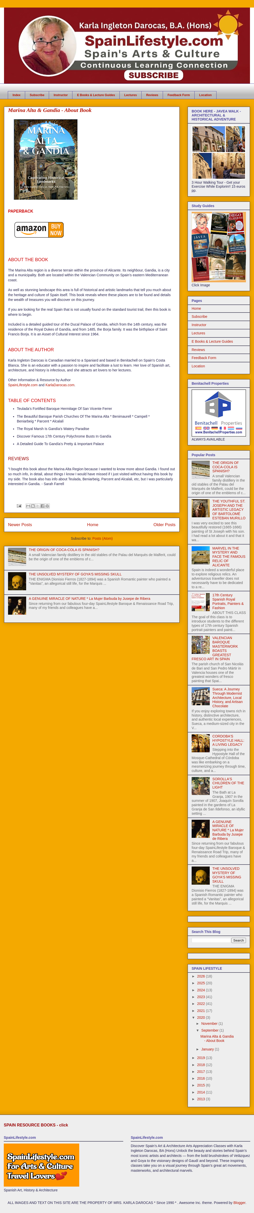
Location (205, 95)
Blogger (239, 1203)
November (209, 1024)
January (208, 1049)
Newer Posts (20, 524)
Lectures (130, 95)
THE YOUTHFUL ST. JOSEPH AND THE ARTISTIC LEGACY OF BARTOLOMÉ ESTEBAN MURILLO (229, 509)
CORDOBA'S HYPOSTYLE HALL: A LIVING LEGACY (228, 740)
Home (92, 524)
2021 (201, 1011)
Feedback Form (178, 95)
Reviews (152, 95)
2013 (201, 1099)
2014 (201, 1092)
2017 (201, 1072)
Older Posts (164, 524)
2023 (201, 997)
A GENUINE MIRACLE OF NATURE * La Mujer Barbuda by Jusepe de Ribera (89, 599)
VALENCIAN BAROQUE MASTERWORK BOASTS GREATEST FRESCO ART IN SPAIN (215, 648)
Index (16, 95)
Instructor (61, 95)
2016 (201, 1078)
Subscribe (37, 95)
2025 (201, 983)
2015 (201, 1085)
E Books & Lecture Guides (96, 95)
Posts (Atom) (102, 538)
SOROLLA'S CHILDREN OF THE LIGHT (228, 783)
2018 (201, 1065)
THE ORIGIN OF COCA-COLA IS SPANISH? (64, 550)
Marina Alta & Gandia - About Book (50, 110)
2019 (201, 1058)
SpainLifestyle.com (23, 385)
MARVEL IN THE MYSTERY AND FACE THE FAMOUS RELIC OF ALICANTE (229, 556)
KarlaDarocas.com (60, 385)
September (210, 1030)
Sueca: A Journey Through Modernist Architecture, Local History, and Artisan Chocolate (228, 697)
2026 (201, 976)
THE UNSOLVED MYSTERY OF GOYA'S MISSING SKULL (75, 574)
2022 (201, 1004)
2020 (201, 1017)
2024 (201, 990)
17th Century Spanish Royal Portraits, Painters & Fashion (228, 601)
